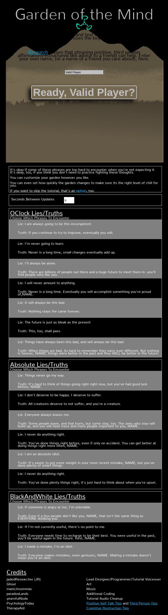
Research (38, 50)
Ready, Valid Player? (84, 92)
